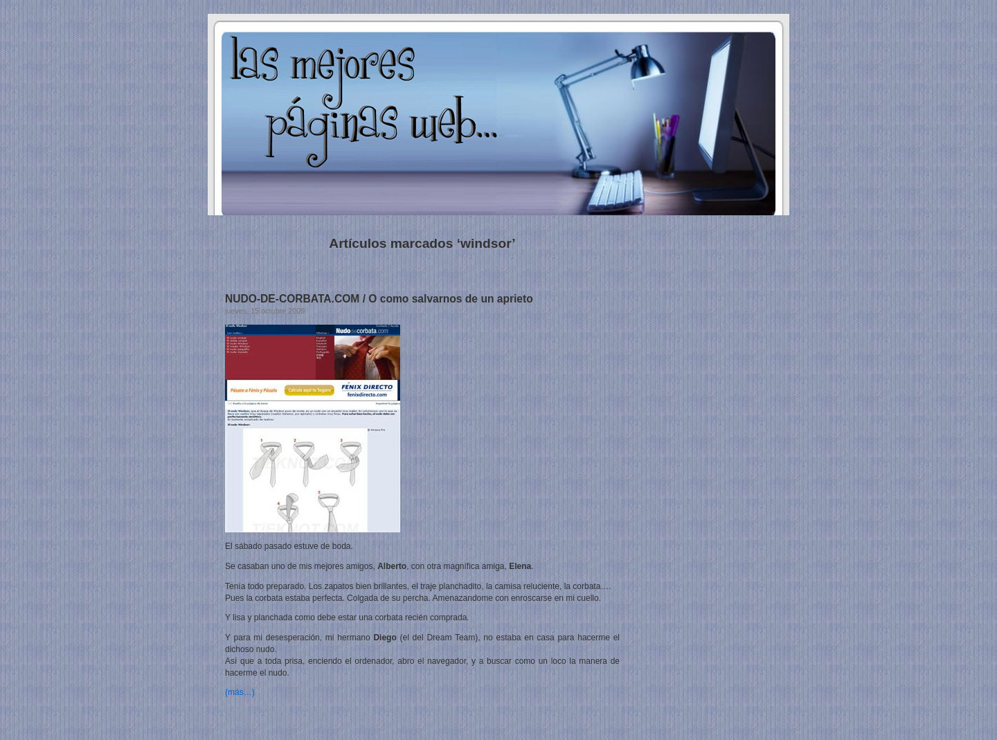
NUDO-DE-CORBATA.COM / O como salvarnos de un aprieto (379, 299)
